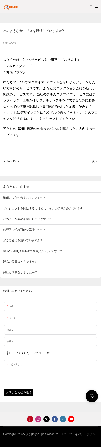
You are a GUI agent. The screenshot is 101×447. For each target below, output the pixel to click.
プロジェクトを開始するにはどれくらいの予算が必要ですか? (42, 208)
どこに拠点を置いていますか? (22, 240)
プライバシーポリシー (83, 434)
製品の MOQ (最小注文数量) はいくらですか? (32, 251)
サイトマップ (51, 439)
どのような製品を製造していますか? (27, 219)
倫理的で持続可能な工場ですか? (24, 229)
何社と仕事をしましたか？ (20, 272)
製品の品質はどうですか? (19, 261)
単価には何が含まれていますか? (24, 197)
